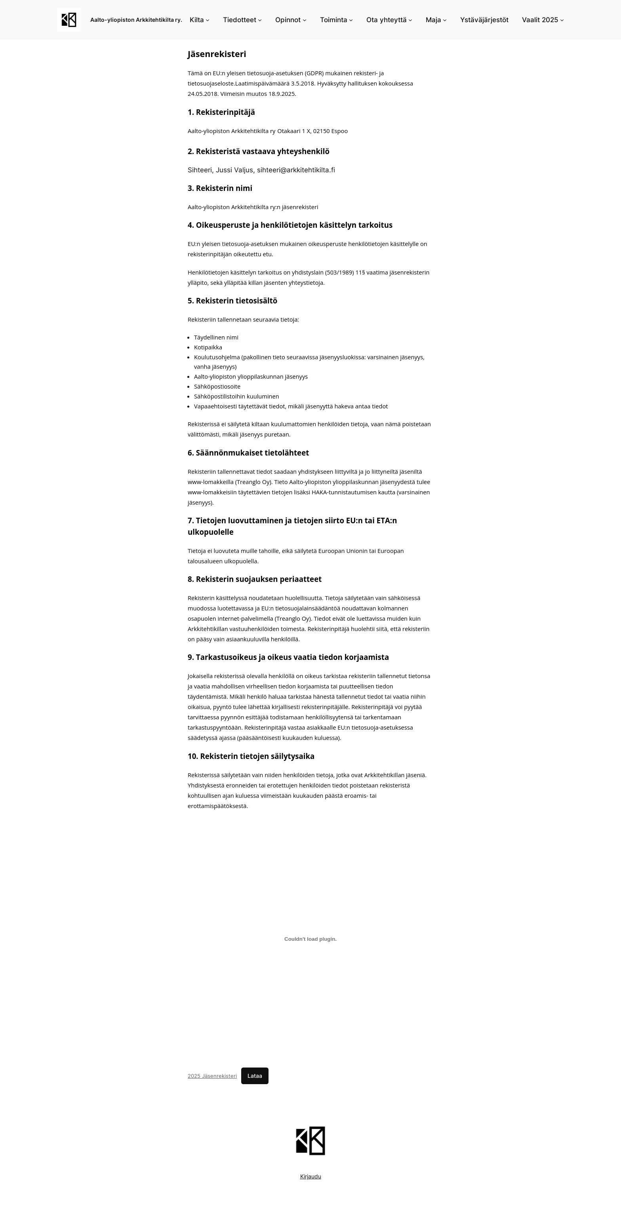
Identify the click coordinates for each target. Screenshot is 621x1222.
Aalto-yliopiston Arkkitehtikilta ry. (136, 19)
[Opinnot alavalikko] (305, 20)
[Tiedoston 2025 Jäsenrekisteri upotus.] (310, 939)
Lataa (255, 1075)
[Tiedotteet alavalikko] (260, 20)
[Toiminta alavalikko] (351, 20)
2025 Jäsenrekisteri (212, 1076)
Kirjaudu (310, 1176)
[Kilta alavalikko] (208, 20)
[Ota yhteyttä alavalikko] (410, 20)
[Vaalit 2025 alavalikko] (562, 20)
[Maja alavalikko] (445, 20)
